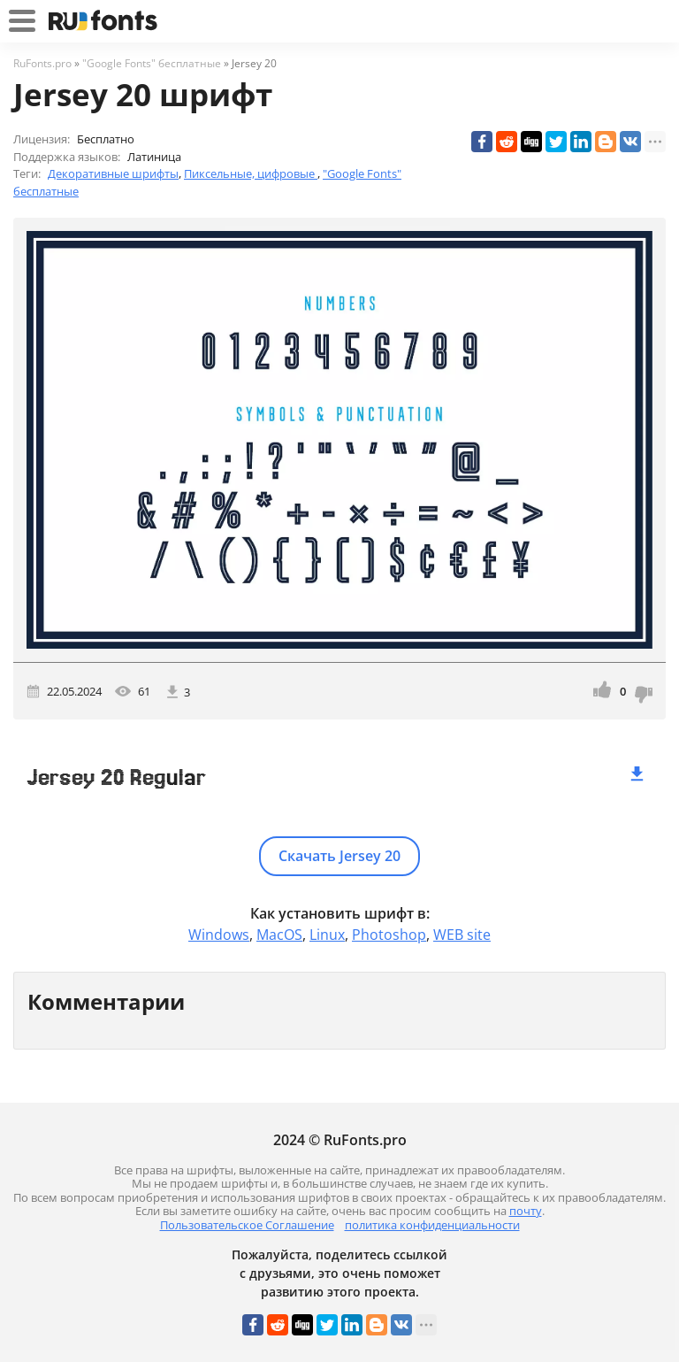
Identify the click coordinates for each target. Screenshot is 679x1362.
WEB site (462, 934)
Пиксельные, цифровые (250, 173)
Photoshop (389, 934)
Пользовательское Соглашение (247, 1225)
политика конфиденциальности (432, 1225)
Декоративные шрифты (113, 173)
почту (525, 1211)
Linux (327, 934)
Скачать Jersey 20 (339, 856)
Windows (218, 934)
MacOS (279, 934)
